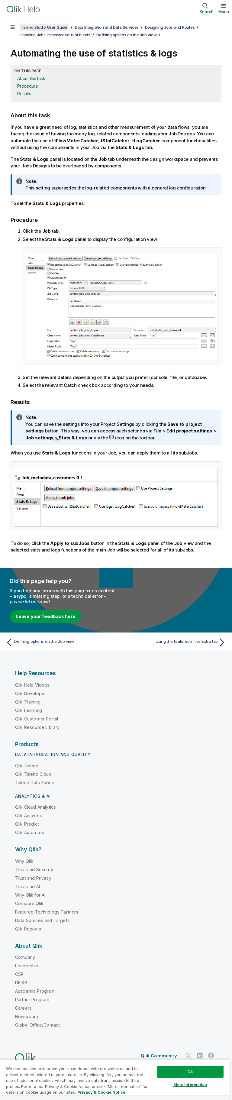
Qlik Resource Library (37, 727)
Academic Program (35, 991)
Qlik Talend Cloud (33, 774)
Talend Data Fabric (34, 782)
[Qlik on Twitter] (188, 1055)
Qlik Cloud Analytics (35, 807)
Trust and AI (27, 886)
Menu (223, 11)
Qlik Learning (28, 710)
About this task (31, 78)
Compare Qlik (29, 903)
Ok (190, 1071)
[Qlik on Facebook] (211, 1055)
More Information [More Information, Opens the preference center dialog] (190, 1084)
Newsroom (26, 1016)
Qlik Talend (26, 765)
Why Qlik (24, 861)
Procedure (27, 86)
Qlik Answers (28, 815)
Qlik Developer (30, 693)
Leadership (27, 965)
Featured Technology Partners (46, 911)
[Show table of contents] (12, 27)
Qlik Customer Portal (36, 718)
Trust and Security (34, 869)
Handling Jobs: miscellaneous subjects (55, 34)
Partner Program (32, 999)
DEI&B (21, 982)
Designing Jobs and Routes (170, 27)
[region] (115, 1079)
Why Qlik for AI (30, 895)
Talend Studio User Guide (44, 27)
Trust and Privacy (33, 878)
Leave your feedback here (46, 616)
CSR (19, 974)
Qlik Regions (28, 928)
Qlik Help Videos (32, 685)
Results (24, 93)
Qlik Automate (29, 832)
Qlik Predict (27, 824)
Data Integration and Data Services (107, 27)
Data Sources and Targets (42, 920)
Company (25, 957)
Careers (23, 1008)
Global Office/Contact (37, 1024)
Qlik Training (27, 701)
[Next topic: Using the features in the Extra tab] (172, 642)
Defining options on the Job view (126, 34)
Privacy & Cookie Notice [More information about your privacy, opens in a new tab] (101, 1092)
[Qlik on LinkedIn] (199, 1055)
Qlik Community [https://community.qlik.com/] (159, 1056)
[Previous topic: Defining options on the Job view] (59, 642)
